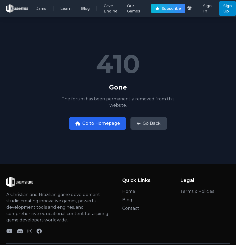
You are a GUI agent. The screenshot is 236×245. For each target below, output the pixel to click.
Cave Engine (111, 9)
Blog (85, 9)
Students (18, 9)
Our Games (133, 9)
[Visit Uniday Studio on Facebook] (39, 231)
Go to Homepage (97, 123)
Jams (41, 9)
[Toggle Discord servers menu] (20, 231)
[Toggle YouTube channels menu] (9, 231)
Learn (66, 9)
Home (128, 191)
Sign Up (227, 8)
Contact (130, 208)
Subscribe (168, 9)
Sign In (207, 8)
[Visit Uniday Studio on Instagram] (30, 231)
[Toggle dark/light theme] (189, 8)
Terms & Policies (197, 191)
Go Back (149, 123)
